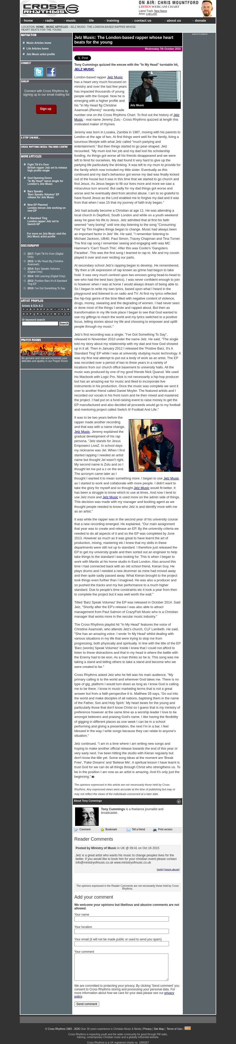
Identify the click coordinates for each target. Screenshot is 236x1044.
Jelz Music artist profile (40, 54)
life (90, 20)
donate (199, 20)
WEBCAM (159, 7)
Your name (81, 914)
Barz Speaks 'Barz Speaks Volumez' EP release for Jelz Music (43, 194)
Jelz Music (115, 77)
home (27, 20)
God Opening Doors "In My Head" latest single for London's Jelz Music (45, 181)
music (69, 20)
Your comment (84, 952)
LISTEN (145, 7)
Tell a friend (135, 829)
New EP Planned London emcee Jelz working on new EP (47, 207)
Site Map (159, 1029)
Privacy (147, 1029)
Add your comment (93, 897)
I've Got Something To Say (46, 288)
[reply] (160, 869)
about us (172, 20)
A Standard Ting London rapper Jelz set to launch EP (43, 221)
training (111, 20)
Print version (163, 830)
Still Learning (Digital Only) (46, 276)
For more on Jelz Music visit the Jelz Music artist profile (46, 235)
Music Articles (57, 27)
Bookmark (108, 829)
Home (40, 27)
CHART (174, 7)
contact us (141, 20)
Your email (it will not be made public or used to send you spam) (118, 939)
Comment (82, 829)
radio (47, 20)
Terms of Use (174, 1029)
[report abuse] (171, 869)
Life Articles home (37, 48)
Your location (83, 927)
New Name (160, 11)
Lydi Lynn (151, 13)
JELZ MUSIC (84, 69)
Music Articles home (38, 43)
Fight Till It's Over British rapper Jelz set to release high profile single (47, 167)
